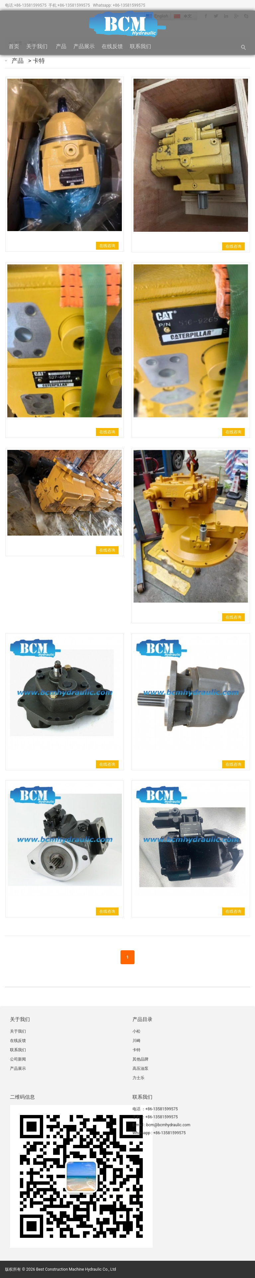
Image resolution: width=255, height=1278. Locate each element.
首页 (14, 46)
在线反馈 (112, 46)
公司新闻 (18, 1059)
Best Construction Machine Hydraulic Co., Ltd (76, 1269)
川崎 (136, 1040)
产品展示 (84, 46)
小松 (136, 1031)
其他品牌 (140, 1059)
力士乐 (138, 1077)
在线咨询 (107, 245)
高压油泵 (140, 1068)
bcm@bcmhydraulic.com (168, 1125)
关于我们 (37, 46)
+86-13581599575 (30, 5)
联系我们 (141, 46)
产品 (61, 46)
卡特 (39, 60)
